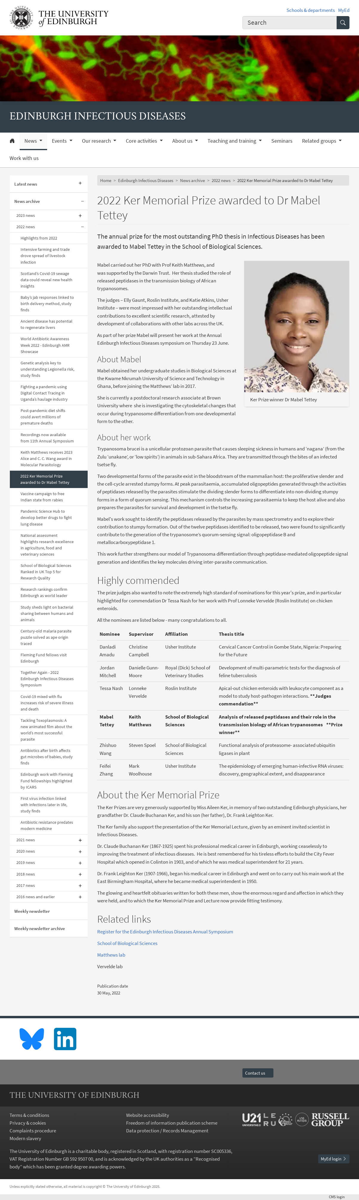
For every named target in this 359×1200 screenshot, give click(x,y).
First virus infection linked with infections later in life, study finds (44, 805)
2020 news (25, 851)
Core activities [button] (142, 141)
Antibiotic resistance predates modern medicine (47, 825)
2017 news (25, 885)
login (339, 1197)
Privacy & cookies (28, 1123)
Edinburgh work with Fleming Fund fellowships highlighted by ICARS (47, 780)
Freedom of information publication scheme (171, 1123)
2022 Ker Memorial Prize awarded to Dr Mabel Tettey (44, 479)
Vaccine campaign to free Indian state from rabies (42, 497)
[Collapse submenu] (82, 201)
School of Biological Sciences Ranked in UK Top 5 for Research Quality (46, 572)
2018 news (25, 874)
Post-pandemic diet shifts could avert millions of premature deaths (43, 417)
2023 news (25, 215)
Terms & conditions (29, 1115)
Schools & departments (311, 10)
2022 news (25, 226)
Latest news (25, 184)
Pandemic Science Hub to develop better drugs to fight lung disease (46, 517)
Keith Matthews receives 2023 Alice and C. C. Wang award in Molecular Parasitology (46, 458)
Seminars (282, 141)
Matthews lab (111, 955)
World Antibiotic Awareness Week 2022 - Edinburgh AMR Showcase (45, 345)
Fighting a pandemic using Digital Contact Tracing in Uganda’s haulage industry (44, 393)
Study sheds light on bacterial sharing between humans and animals (47, 613)
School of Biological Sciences (127, 943)
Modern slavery (25, 1138)
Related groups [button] (320, 141)
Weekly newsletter (32, 911)
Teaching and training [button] (232, 141)
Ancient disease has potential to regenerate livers (46, 324)
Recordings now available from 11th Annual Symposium (47, 438)
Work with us (24, 158)
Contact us (257, 1073)
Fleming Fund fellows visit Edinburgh (44, 658)
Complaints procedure (33, 1130)
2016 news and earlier (35, 896)
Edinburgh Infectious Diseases (145, 180)
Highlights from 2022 (39, 238)
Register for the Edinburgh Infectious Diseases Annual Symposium (165, 931)
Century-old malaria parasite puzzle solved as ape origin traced (46, 637)
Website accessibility (147, 1115)
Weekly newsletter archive (39, 928)
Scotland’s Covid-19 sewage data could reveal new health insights (46, 280)
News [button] (31, 141)
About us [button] (183, 141)
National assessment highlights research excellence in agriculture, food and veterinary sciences (47, 545)
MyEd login (334, 1159)
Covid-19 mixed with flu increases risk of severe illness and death (47, 703)
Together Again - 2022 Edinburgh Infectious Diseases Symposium (47, 679)
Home (105, 180)
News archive (27, 201)
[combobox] (289, 22)
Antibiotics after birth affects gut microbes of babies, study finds (47, 757)
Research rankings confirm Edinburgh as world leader (44, 592)
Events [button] (60, 141)
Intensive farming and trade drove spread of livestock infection (45, 256)
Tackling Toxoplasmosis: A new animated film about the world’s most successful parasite (46, 730)
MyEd (343, 10)
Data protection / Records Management (167, 1130)
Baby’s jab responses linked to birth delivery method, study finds (47, 304)
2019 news (25, 862)
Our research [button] (97, 141)
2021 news (25, 840)
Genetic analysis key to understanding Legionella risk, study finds (47, 369)
